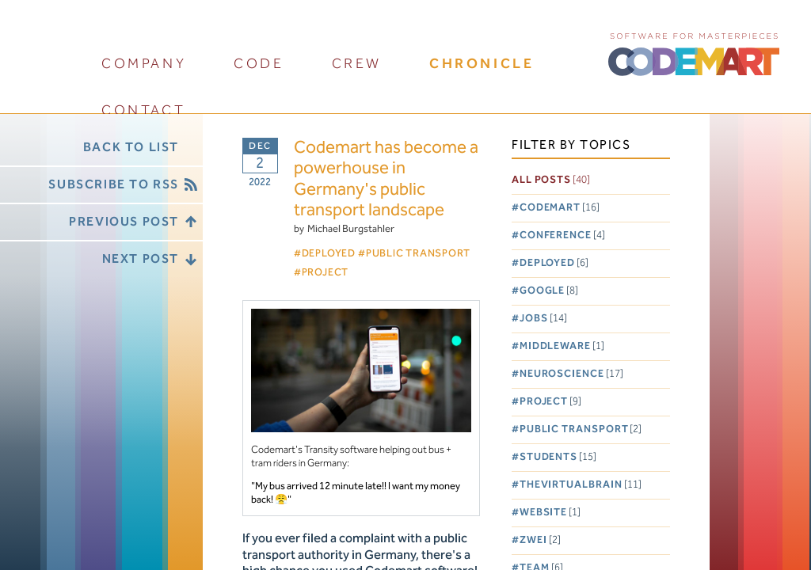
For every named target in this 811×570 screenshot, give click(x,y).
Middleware (562, 346)
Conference (562, 235)
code (259, 63)
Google (549, 291)
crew (357, 63)
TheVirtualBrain (581, 485)
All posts (551, 180)
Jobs (543, 318)
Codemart (560, 208)
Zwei (540, 540)
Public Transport (581, 429)
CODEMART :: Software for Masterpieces (693, 53)
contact (143, 110)
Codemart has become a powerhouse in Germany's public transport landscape (386, 180)
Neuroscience (571, 374)
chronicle (481, 63)
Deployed (554, 263)
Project (550, 401)
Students (558, 457)
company (143, 63)
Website (550, 512)
